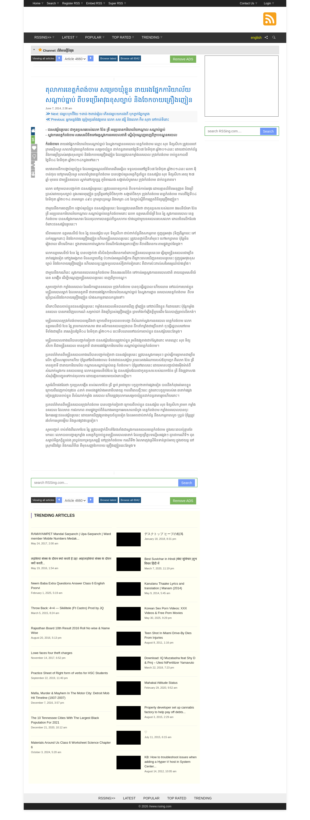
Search (186, 493)
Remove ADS (183, 59)
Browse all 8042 (130, 58)
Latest (129, 808)
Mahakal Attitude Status (161, 693)
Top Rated (176, 808)
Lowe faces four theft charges (51, 663)
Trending (203, 808)
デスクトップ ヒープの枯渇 (163, 544)
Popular (151, 808)
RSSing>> (106, 808)
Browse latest (108, 58)
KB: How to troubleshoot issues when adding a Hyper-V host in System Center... (170, 771)
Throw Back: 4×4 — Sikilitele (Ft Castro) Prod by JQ (67, 618)
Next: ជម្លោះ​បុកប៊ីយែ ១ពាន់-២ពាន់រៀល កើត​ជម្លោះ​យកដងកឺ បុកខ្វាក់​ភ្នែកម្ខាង (98, 124)
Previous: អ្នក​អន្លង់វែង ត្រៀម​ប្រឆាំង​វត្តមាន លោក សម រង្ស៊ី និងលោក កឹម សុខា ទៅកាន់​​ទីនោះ (107, 130)
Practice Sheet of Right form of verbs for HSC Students (69, 683)
